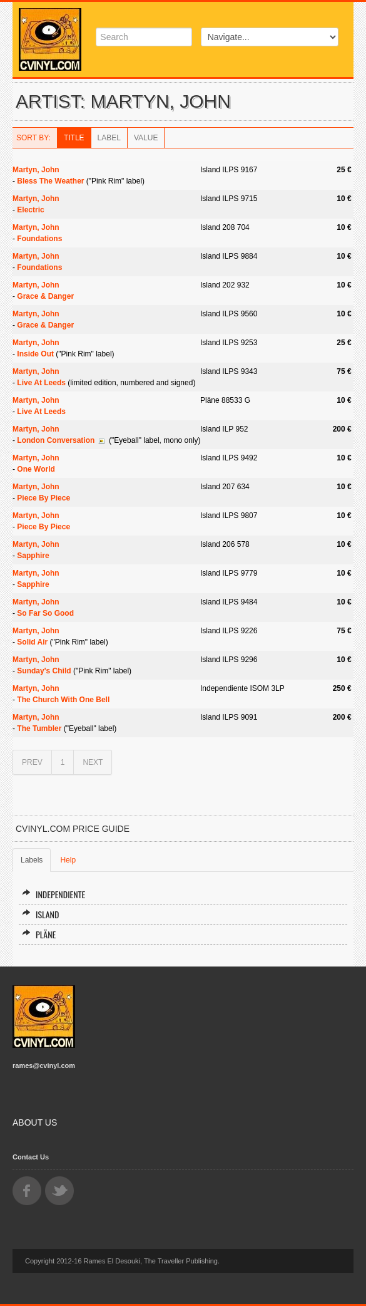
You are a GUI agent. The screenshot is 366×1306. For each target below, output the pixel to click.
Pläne (39, 934)
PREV (32, 762)
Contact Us (31, 1157)
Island (40, 914)
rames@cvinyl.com (44, 1065)
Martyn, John (36, 169)
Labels (32, 860)
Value (146, 137)
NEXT (93, 762)
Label (109, 137)
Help (68, 860)
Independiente (53, 894)
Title (74, 137)
